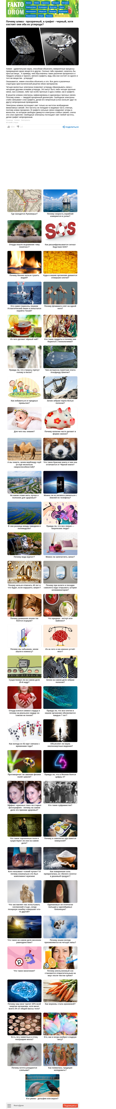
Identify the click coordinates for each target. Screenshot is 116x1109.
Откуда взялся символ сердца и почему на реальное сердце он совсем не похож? (24, 713)
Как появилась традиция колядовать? (60, 1069)
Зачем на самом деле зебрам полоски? (60, 681)
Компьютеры (31, 7)
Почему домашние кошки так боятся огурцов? (24, 619)
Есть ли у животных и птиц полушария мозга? (24, 1038)
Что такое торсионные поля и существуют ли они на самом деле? (24, 840)
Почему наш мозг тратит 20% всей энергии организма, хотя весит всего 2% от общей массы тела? (24, 1006)
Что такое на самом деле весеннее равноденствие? (24, 941)
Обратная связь (62, 16)
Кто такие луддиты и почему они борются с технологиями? (60, 340)
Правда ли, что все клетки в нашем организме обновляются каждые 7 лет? (60, 713)
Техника (49, 16)
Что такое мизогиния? (24, 971)
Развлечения (31, 16)
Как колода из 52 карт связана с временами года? (24, 745)
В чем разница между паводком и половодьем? (24, 527)
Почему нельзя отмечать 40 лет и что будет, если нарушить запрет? (24, 586)
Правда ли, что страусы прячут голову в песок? (24, 371)
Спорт (41, 16)
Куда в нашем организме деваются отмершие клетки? (60, 276)
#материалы (25, 120)
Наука (62, 7)
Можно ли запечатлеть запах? (60, 557)
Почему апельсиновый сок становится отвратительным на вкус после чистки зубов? (60, 973)
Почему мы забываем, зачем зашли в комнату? (24, 650)
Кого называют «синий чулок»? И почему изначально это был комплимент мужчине (24, 873)
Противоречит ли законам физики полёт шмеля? (24, 775)
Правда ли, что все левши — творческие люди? (60, 527)
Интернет (55, 3)
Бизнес (28, 3)
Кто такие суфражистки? (60, 805)
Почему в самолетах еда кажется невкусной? (60, 839)
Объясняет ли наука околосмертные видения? (60, 745)
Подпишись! (70, 1105)
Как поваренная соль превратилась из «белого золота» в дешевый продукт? (60, 873)
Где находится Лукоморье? (24, 214)
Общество (42, 11)
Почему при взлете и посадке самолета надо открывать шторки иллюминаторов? (60, 587)
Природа (52, 11)
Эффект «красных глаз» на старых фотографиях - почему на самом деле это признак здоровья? (24, 807)
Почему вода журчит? (24, 557)
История (65, 3)
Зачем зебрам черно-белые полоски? (60, 402)
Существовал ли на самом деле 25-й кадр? (24, 681)
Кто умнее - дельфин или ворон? (42, 1098)
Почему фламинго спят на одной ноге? (60, 307)
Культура (53, 7)
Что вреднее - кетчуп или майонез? (60, 619)
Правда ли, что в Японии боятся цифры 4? (60, 775)
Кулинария (43, 7)
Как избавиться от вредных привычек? (24, 402)
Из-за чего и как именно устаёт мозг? (60, 650)
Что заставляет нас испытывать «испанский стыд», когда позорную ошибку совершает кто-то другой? (24, 908)
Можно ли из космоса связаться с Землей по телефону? (60, 496)
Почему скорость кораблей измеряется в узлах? (60, 215)
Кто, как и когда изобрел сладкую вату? (60, 1038)
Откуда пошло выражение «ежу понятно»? (24, 245)
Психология (63, 11)
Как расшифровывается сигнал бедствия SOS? (60, 245)
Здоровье (45, 3)
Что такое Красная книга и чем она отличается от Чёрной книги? (60, 463)
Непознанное (31, 11)
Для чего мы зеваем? (24, 431)
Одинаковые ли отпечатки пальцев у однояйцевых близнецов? (60, 906)
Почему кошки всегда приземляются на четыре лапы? (60, 941)
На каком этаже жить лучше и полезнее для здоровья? (24, 496)
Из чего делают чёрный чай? (24, 339)
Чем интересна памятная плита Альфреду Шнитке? (60, 371)
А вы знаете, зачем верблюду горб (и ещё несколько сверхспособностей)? (24, 464)
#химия (17, 120)
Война (37, 3)
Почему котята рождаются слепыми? (24, 1069)
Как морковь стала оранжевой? (60, 1004)
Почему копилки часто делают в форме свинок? (60, 432)
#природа (9, 120)
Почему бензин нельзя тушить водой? (24, 276)
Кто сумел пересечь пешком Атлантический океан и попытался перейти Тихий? (24, 308)
